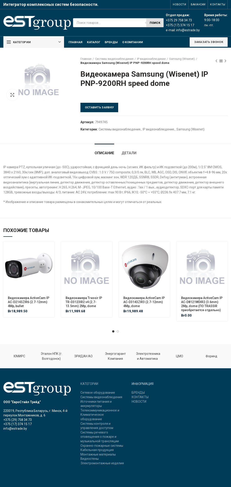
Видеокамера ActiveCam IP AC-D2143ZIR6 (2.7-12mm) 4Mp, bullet (28, 302)
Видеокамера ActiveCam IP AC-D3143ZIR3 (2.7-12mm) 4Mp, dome (144, 302)
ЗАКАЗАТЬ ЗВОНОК (208, 42)
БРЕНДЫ (138, 392)
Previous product (216, 61)
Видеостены (89, 458)
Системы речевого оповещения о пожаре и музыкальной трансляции (99, 437)
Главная (85, 58)
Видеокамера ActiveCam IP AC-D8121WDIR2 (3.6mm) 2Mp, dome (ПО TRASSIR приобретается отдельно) (201, 304)
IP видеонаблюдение (151, 58)
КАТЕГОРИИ (89, 384)
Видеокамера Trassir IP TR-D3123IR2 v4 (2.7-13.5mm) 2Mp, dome (84, 302)
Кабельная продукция (97, 450)
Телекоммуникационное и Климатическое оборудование (99, 415)
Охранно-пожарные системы (101, 445)
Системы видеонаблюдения (114, 58)
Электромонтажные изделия (102, 463)
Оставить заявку (99, 107)
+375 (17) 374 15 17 (17, 424)
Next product (225, 61)
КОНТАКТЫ (140, 397)
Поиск (155, 23)
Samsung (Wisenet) (182, 58)
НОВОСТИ (139, 401)
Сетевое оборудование (97, 392)
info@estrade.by (188, 30)
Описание (104, 153)
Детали (129, 153)
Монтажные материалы (98, 454)
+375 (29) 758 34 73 (17, 420)
